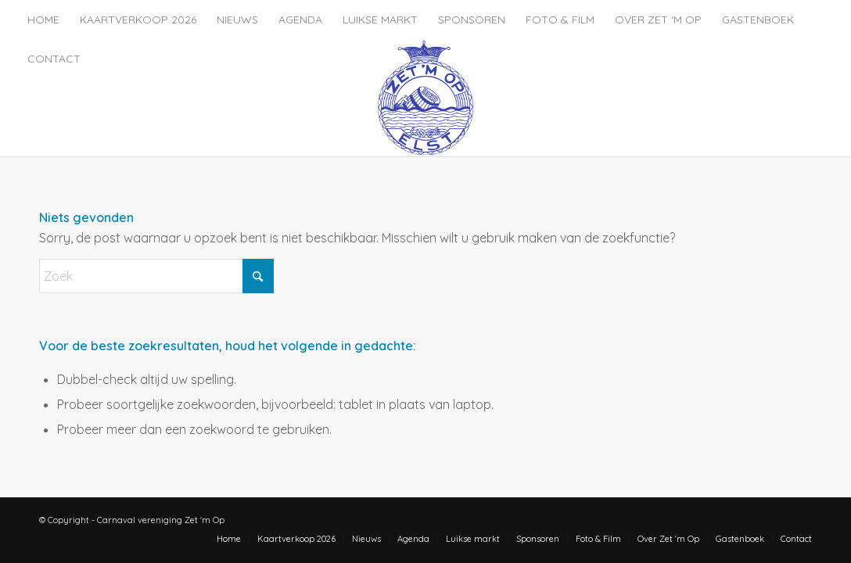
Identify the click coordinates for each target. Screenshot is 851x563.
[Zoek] (156, 276)
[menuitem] (43, 19)
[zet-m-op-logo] (425, 97)
